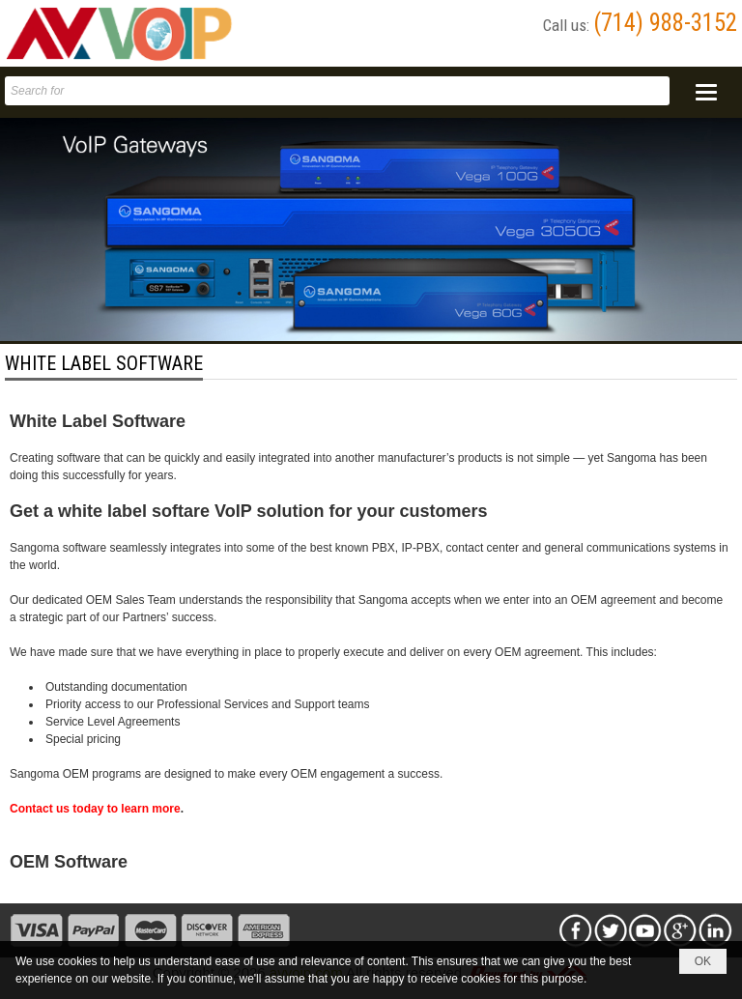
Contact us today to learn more (95, 808)
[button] (706, 92)
